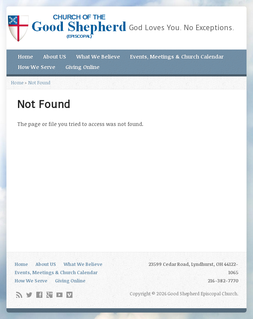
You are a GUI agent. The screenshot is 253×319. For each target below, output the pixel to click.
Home (25, 56)
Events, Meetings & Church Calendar (177, 56)
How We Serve (36, 67)
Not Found (39, 82)
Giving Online (82, 67)
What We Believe (98, 56)
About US (54, 56)
